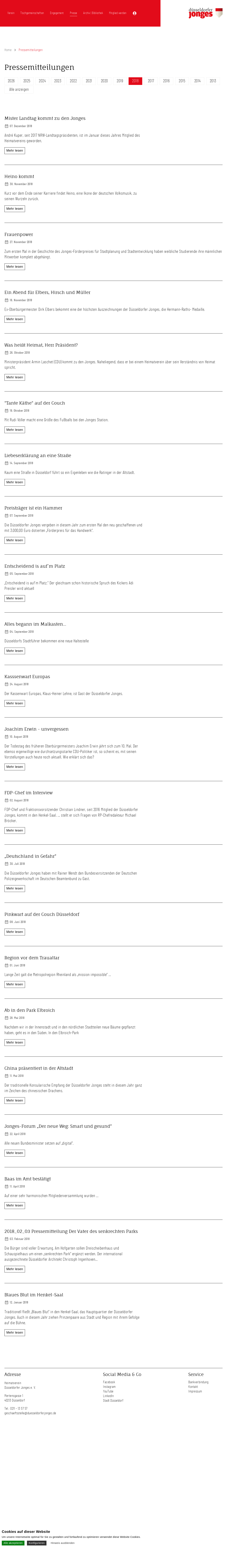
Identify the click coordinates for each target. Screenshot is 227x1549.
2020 (104, 81)
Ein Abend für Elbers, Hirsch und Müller (47, 302)
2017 (151, 81)
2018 (135, 81)
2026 (11, 81)
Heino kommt (19, 181)
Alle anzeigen (19, 89)
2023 (57, 81)
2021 (89, 81)
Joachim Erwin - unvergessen (36, 781)
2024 (42, 81)
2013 (213, 81)
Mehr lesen (14, 150)
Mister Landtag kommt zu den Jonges (44, 118)
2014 (197, 81)
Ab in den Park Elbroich (29, 1098)
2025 (26, 81)
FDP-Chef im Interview (28, 844)
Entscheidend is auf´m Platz (34, 591)
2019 (120, 81)
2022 (73, 81)
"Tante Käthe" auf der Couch (34, 413)
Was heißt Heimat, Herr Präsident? (41, 355)
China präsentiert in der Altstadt (38, 1161)
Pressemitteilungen (31, 50)
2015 (182, 81)
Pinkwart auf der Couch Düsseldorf (41, 971)
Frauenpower (18, 244)
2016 (166, 81)
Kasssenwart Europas (27, 718)
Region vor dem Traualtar (32, 1034)
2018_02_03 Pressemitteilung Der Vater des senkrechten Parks (71, 1350)
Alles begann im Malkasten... (35, 655)
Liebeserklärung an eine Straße (37, 476)
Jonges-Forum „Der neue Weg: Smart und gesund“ (58, 1224)
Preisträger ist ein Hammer (33, 528)
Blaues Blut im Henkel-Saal (33, 1414)
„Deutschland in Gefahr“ (30, 908)
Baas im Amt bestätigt (27, 1287)
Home (8, 50)
